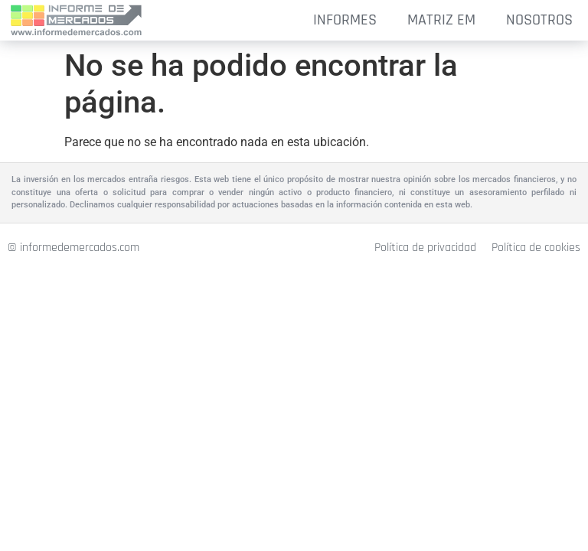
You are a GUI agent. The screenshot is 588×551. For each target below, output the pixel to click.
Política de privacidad (425, 248)
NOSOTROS (539, 20)
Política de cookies (536, 248)
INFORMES (345, 20)
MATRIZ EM (441, 20)
